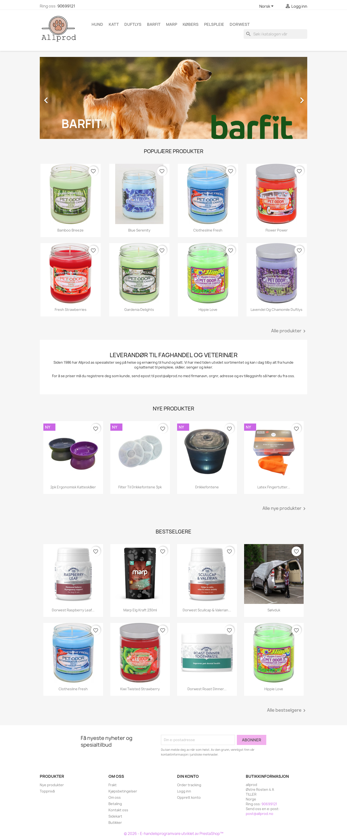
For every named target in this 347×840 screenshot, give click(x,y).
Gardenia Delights (139, 309)
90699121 (66, 6)
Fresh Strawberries (71, 309)
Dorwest (240, 24)
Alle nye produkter (284, 509)
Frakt (112, 785)
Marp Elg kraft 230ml (140, 610)
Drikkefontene (207, 487)
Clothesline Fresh (207, 230)
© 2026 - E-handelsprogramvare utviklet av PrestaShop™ (173, 833)
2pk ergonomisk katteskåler (73, 487)
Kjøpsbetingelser (122, 791)
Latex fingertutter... (273, 487)
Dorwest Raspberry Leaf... (73, 610)
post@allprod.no (259, 813)
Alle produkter (289, 331)
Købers (191, 24)
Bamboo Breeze (70, 230)
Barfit (153, 24)
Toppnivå (47, 791)
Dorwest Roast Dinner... (207, 689)
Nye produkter (52, 785)
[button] (60, 98)
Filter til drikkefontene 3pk (140, 487)
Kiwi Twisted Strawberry (140, 689)
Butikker (115, 822)
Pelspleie (214, 24)
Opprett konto (189, 797)
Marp (171, 24)
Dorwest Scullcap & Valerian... (207, 610)
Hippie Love (208, 309)
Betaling (115, 803)
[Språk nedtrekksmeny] (267, 6)
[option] (173, 98)
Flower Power (277, 230)
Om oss (114, 797)
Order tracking (189, 785)
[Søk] (275, 34)
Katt (114, 24)
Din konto (188, 776)
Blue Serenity (139, 230)
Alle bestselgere (287, 710)
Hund (97, 24)
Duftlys (132, 24)
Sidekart (115, 816)
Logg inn (184, 791)
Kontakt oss (118, 810)
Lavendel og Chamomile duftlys (276, 309)
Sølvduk (273, 610)
